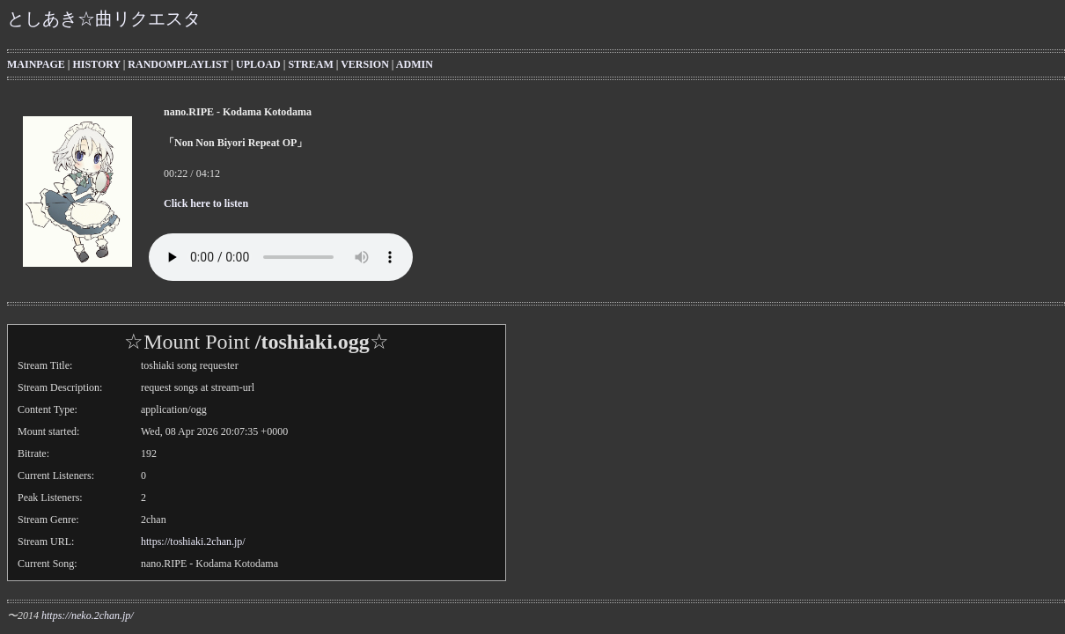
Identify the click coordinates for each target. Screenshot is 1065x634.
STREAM (310, 64)
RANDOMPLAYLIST (178, 64)
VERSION (365, 64)
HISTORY (96, 64)
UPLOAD (258, 64)
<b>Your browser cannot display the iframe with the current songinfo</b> (536, 159)
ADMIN (414, 64)
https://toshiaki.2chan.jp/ (193, 541)
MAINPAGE (36, 64)
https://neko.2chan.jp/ (87, 615)
